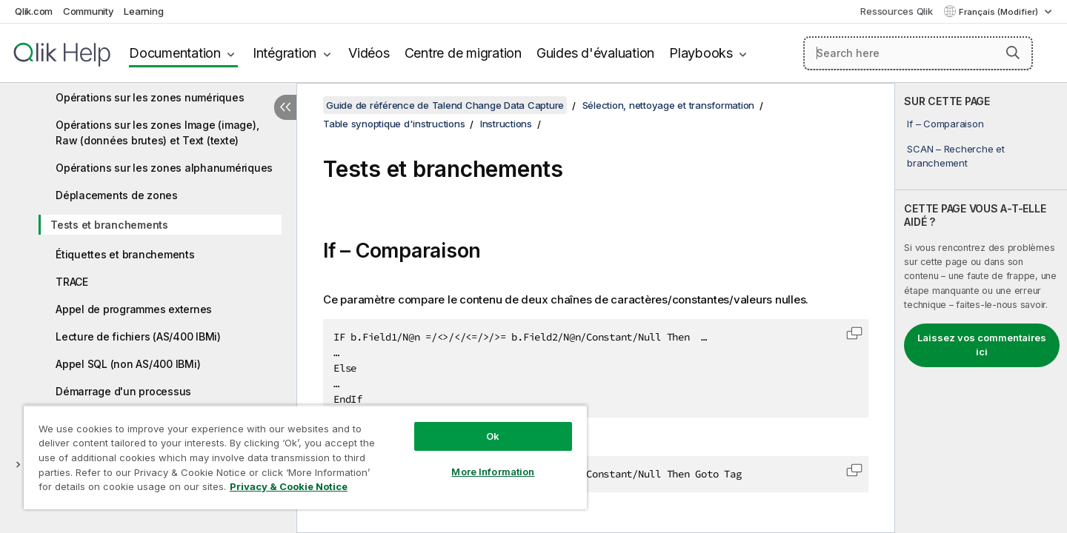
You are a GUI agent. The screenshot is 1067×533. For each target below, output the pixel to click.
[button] (1013, 52)
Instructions (506, 124)
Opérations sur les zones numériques (150, 97)
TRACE (72, 281)
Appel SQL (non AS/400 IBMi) (128, 364)
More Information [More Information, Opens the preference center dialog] (492, 471)
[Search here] (918, 53)
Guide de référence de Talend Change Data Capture (445, 105)
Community (88, 11)
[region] (305, 457)
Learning (143, 11)
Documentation (175, 53)
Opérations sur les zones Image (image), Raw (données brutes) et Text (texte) (157, 132)
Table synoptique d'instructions (394, 124)
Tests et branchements (109, 224)
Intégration (284, 53)
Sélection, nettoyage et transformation (668, 105)
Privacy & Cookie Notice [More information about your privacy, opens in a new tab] (289, 486)
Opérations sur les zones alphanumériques (164, 167)
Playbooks (701, 53)
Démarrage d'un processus (123, 391)
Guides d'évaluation (595, 53)
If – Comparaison (945, 124)
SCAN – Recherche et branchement (955, 155)
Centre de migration (463, 53)
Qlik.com (34, 11)
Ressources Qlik (896, 11)
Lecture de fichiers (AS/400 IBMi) (138, 336)
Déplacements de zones (117, 195)
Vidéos (369, 53)
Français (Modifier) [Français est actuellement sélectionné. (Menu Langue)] (999, 12)
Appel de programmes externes (134, 309)
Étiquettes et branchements (125, 254)
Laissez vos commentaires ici (981, 345)
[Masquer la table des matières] (285, 107)
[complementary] (981, 308)
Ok (492, 436)
